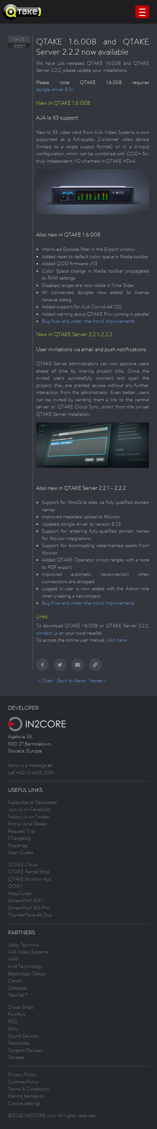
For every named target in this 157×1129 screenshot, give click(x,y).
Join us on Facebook (29, 809)
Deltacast (17, 988)
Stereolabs (19, 1043)
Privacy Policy (22, 1074)
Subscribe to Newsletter (33, 802)
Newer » (97, 680)
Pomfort (17, 1014)
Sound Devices (23, 1035)
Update (19, 45)
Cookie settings (24, 1103)
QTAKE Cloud (22, 864)
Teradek (16, 1057)
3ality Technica (23, 944)
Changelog (19, 838)
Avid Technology (25, 966)
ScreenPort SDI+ (25, 900)
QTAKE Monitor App (29, 879)
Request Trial (21, 831)
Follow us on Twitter (29, 816)
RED (13, 1021)
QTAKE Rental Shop (29, 871)
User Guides (20, 852)
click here (116, 640)
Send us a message (27, 765)
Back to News (71, 680)
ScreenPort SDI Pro (29, 907)
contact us (47, 633)
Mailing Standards (26, 1096)
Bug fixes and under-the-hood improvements (88, 321)
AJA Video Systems (28, 951)
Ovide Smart (21, 1007)
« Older (45, 680)
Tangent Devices (25, 1050)
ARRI (13, 959)
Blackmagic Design (27, 973)
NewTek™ (18, 995)
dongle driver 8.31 (54, 89)
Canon (15, 980)
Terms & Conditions (28, 1089)
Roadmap (17, 845)
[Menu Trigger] (142, 11)
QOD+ (15, 886)
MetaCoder (20, 893)
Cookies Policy (23, 1081)
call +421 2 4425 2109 (31, 772)
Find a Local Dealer (27, 823)
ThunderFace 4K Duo (30, 914)
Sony (13, 1028)
